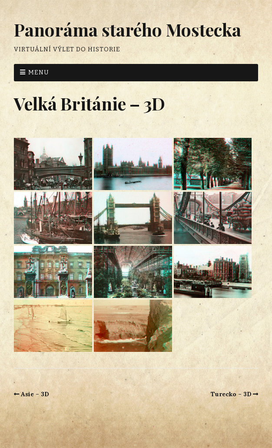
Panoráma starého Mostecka (127, 29)
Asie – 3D (35, 394)
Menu (38, 72)
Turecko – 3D (231, 394)
